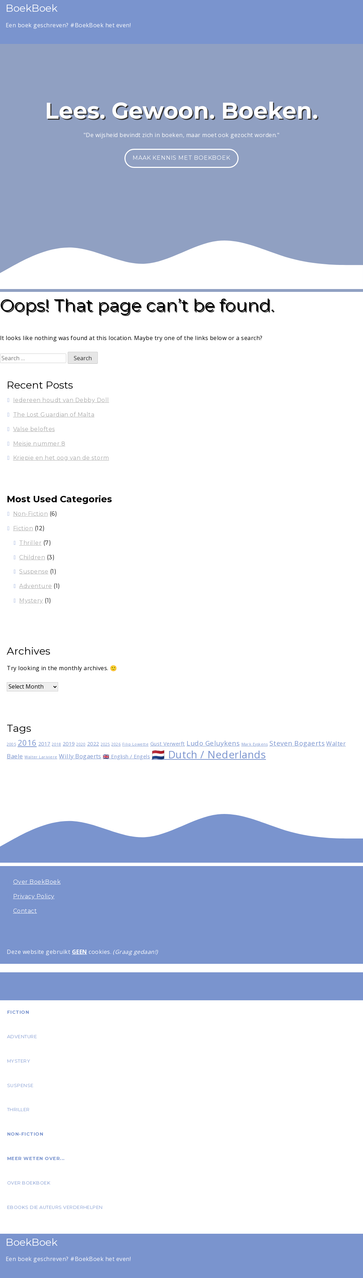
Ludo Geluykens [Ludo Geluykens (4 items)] (213, 743)
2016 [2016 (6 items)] (27, 742)
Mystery (31, 600)
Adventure (35, 586)
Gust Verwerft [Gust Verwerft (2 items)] (167, 743)
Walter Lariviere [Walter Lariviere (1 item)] (40, 756)
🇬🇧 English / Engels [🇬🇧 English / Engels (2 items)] (126, 756)
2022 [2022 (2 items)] (93, 743)
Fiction (23, 528)
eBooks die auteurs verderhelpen (55, 1207)
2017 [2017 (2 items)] (44, 743)
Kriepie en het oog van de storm (61, 457)
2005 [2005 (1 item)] (11, 744)
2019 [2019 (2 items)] (69, 743)
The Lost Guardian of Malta (53, 414)
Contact (25, 910)
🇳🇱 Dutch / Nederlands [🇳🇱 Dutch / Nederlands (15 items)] (209, 754)
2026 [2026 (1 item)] (116, 744)
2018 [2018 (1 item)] (56, 744)
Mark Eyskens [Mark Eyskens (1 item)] (254, 744)
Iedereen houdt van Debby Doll (61, 400)
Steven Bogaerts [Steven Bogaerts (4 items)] (297, 743)
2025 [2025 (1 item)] (105, 744)
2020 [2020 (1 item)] (80, 744)
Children (32, 557)
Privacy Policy (34, 896)
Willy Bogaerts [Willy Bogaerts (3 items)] (80, 756)
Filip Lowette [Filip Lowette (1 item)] (135, 744)
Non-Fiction (30, 513)
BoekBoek (31, 8)
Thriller (30, 542)
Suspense (33, 571)
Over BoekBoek (37, 881)
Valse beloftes (34, 429)
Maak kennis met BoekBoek (181, 157)
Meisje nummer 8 (39, 443)
